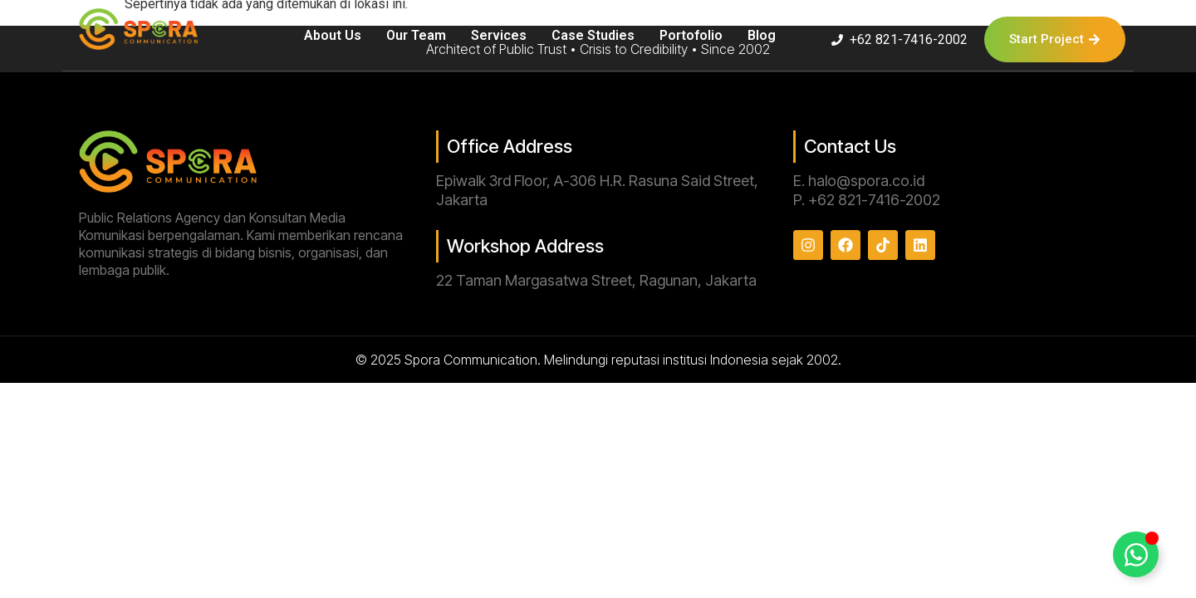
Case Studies (593, 35)
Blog (762, 35)
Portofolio (691, 35)
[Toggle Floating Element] (1136, 554)
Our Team (416, 35)
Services (499, 35)
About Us (332, 35)
